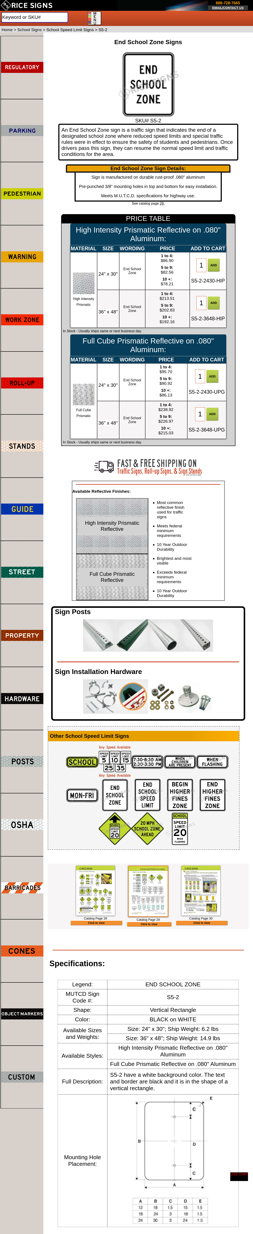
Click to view (96, 937)
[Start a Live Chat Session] (239, 1176)
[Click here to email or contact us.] (228, 6)
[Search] (34, 17)
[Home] (26, 5)
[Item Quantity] (201, 265)
